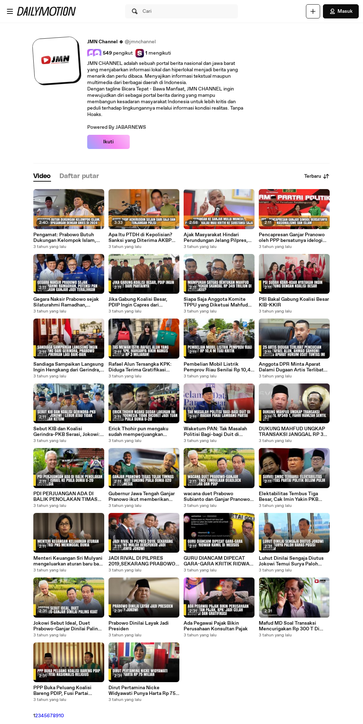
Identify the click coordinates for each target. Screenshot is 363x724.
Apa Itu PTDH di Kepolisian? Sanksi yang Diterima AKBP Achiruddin (140, 237)
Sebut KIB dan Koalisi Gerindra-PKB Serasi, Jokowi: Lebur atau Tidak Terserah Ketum (66, 431)
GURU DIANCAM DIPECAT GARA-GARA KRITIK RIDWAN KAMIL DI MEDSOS (218, 561)
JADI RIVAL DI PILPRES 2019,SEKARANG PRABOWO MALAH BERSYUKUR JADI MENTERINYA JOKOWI (141, 561)
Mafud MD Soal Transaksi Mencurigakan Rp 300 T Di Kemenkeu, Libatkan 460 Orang (289, 626)
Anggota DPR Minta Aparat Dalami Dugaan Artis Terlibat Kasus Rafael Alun (291, 367)
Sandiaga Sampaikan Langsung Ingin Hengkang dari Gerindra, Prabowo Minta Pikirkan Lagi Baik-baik (68, 367)
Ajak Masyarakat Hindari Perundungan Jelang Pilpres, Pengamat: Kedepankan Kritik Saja (218, 237)
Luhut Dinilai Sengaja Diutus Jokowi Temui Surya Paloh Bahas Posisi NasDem (291, 561)
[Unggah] (313, 11)
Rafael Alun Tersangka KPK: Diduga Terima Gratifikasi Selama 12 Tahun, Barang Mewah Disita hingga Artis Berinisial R (140, 367)
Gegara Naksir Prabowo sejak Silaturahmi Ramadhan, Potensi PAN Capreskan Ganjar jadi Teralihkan (68, 302)
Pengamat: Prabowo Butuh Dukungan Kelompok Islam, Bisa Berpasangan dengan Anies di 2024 (64, 237)
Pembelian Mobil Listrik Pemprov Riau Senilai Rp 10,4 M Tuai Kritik (217, 367)
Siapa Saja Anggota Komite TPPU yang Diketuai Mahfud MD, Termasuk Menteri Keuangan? (216, 302)
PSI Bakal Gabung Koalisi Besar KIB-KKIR (294, 302)
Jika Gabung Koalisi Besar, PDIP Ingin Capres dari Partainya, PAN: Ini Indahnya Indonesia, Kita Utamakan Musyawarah (140, 302)
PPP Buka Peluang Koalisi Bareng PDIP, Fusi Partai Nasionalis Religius (62, 690)
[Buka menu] (10, 11)
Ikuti (108, 142)
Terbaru (317, 176)
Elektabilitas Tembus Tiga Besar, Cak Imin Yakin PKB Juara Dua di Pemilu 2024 (288, 496)
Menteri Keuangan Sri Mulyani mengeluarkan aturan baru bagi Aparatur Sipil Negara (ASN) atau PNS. (68, 561)
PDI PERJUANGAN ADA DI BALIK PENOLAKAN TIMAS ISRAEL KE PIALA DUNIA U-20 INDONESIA (66, 496)
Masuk (341, 11)
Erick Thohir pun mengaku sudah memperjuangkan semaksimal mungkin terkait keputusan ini (141, 431)
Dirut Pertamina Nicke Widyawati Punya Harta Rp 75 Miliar (141, 690)
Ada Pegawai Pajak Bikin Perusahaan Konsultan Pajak (216, 626)
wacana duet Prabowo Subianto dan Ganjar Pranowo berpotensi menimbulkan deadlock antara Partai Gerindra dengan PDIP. (217, 496)
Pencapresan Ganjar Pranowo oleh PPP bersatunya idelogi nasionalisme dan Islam (292, 237)
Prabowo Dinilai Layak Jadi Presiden (138, 626)
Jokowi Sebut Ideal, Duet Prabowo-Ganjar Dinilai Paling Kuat (67, 626)
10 (61, 716)
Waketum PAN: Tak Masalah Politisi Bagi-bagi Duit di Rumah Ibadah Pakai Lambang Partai (218, 431)
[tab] (42, 176)
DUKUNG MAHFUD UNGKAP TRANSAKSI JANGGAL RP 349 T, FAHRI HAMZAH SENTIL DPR (294, 431)
